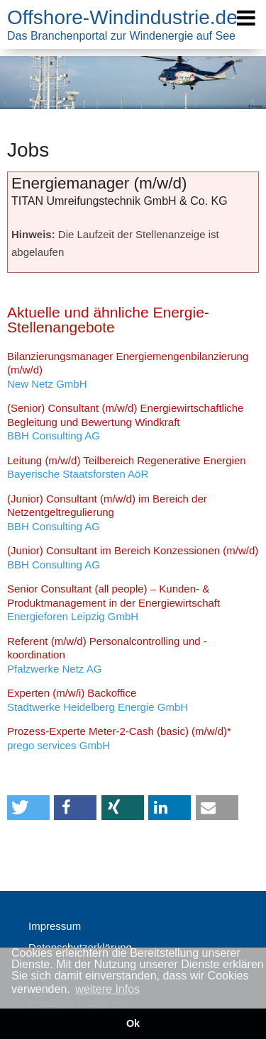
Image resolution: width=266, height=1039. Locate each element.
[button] (28, 807)
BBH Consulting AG (125, 422)
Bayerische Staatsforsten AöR (126, 467)
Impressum (54, 926)
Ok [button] (133, 1023)
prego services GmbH (119, 738)
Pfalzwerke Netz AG (107, 655)
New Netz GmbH (127, 370)
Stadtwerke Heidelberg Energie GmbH (97, 700)
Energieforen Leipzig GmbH (113, 602)
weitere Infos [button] (107, 989)
